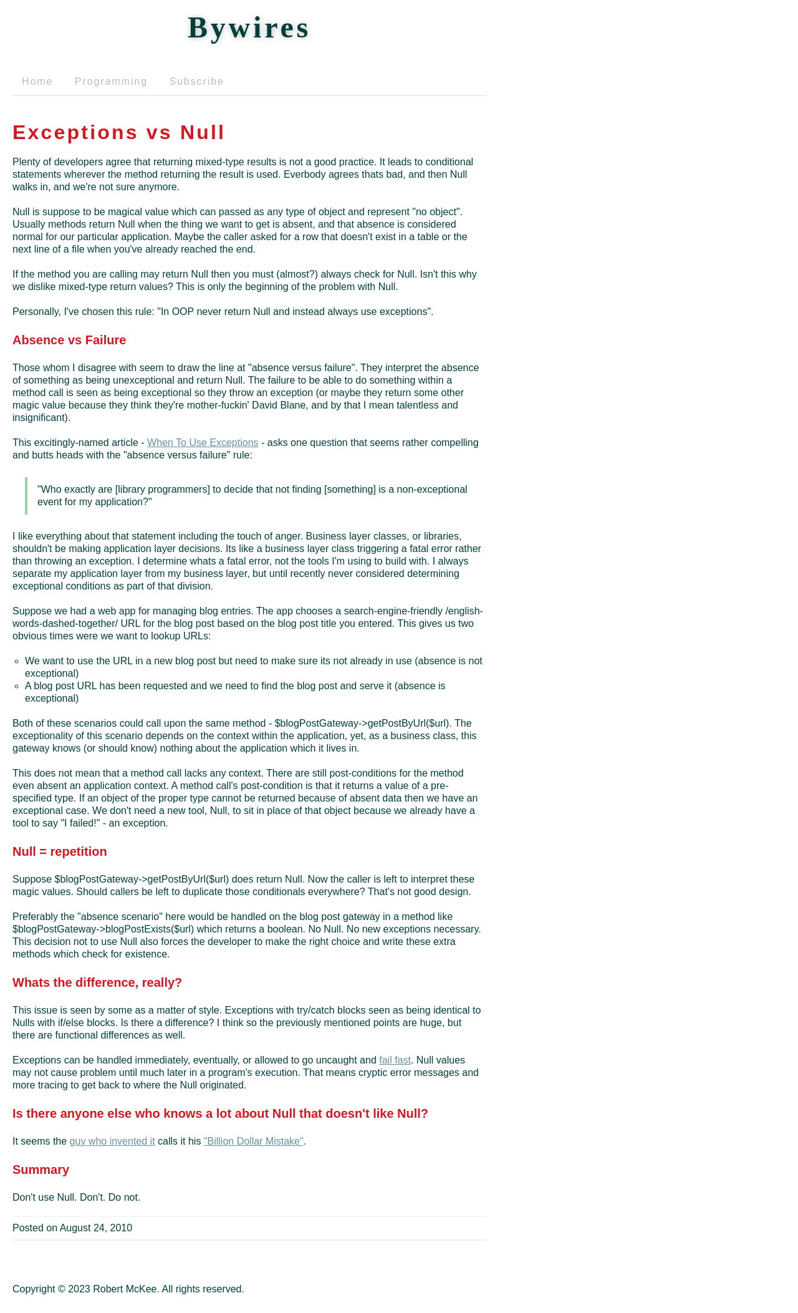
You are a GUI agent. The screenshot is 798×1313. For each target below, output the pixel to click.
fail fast (395, 1060)
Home (37, 81)
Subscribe (196, 81)
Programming (111, 81)
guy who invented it (112, 1141)
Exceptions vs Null (119, 132)
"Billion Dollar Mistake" (254, 1141)
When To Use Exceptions (202, 442)
